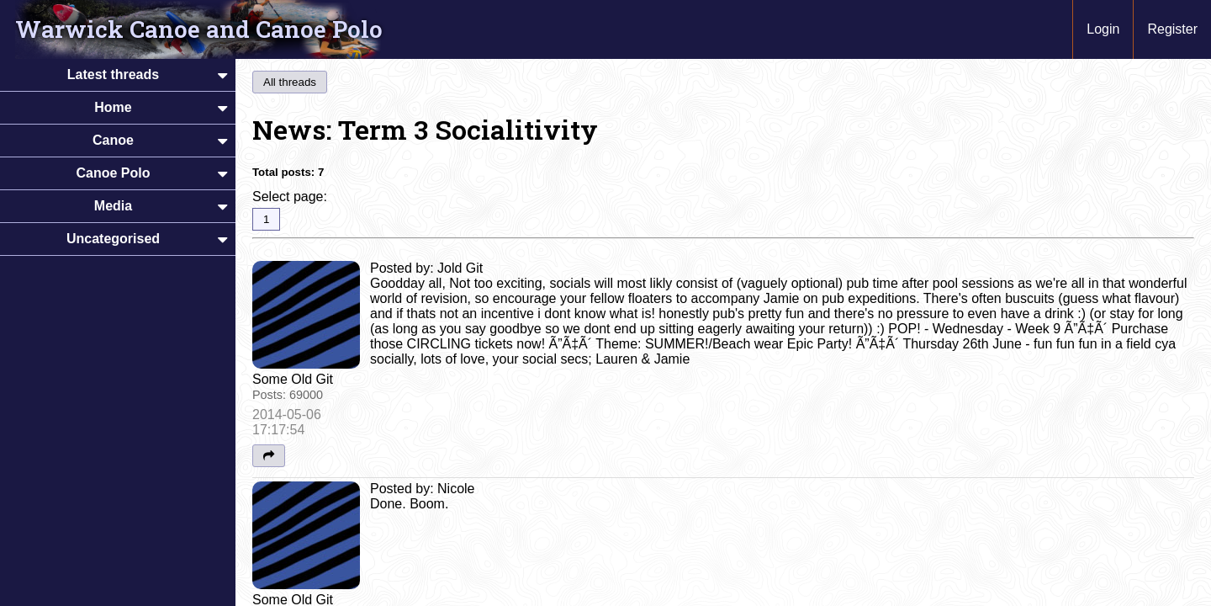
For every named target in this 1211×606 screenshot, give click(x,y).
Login (1103, 29)
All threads (289, 82)
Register (1172, 29)
